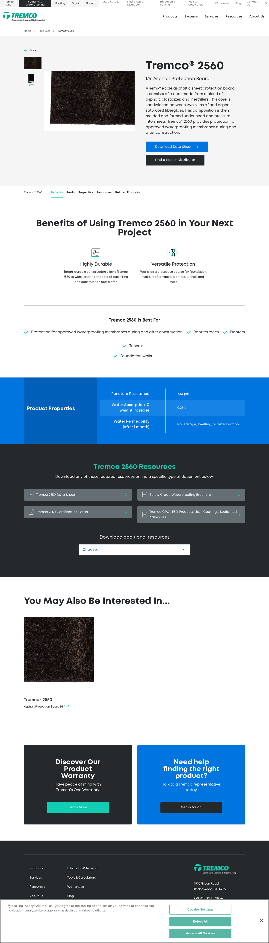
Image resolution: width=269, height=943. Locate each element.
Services (36, 877)
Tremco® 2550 (59, 663)
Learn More (78, 807)
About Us (256, 16)
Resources (233, 16)
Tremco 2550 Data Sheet (77, 495)
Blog (238, 3)
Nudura (91, 3)
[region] (134, 921)
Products (170, 16)
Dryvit (75, 3)
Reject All (200, 921)
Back (33, 50)
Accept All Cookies (200, 933)
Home (27, 31)
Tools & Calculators (195, 3)
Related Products (127, 192)
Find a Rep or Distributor (135, 3)
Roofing (60, 3)
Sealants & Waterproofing (35, 3)
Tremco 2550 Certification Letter (77, 512)
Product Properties (79, 192)
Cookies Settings (200, 909)
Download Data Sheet (173, 146)
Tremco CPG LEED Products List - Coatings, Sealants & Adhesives (191, 515)
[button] (266, 3)
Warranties (222, 3)
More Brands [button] (111, 2)
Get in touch (191, 807)
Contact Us (252, 3)
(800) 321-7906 (208, 899)
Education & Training (167, 3)
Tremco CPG (9, 3)
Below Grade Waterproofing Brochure (191, 495)
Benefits (57, 192)
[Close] (262, 920)
